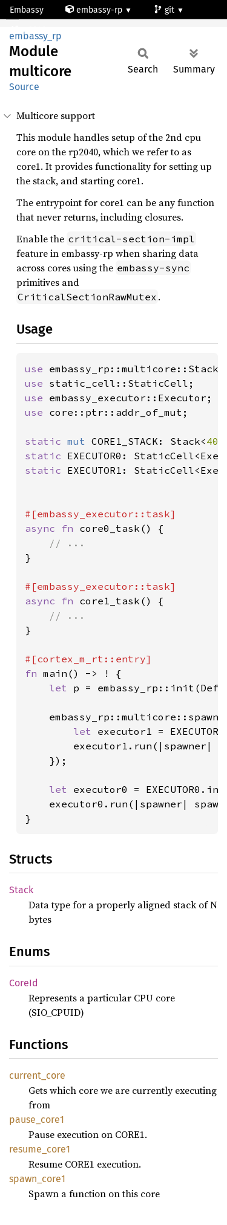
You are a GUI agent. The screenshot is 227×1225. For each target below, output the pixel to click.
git (165, 10)
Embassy (27, 10)
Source (24, 86)
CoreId (23, 983)
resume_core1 (39, 1149)
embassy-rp (95, 10)
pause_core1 (36, 1119)
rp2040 (29, 30)
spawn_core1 (37, 1179)
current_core (37, 1075)
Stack (21, 890)
